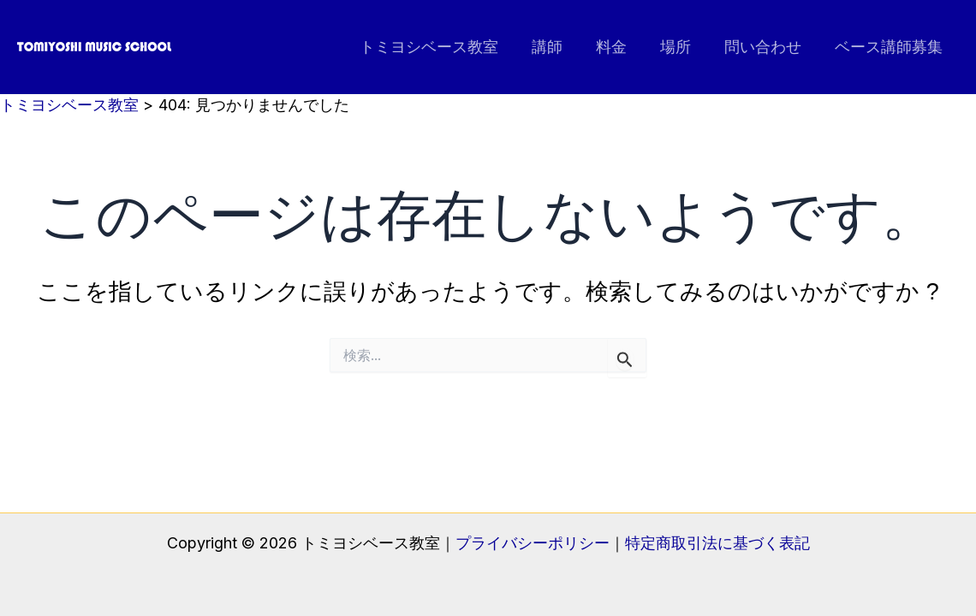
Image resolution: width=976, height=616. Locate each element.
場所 (681, 47)
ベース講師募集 (889, 47)
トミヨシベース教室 (442, 47)
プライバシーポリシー (532, 543)
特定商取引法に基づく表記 (717, 543)
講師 (558, 47)
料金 (619, 47)
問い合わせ (766, 47)
